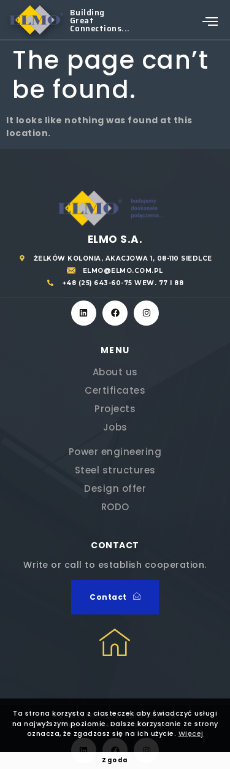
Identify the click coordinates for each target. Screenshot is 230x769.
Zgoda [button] (115, 760)
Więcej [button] (191, 733)
